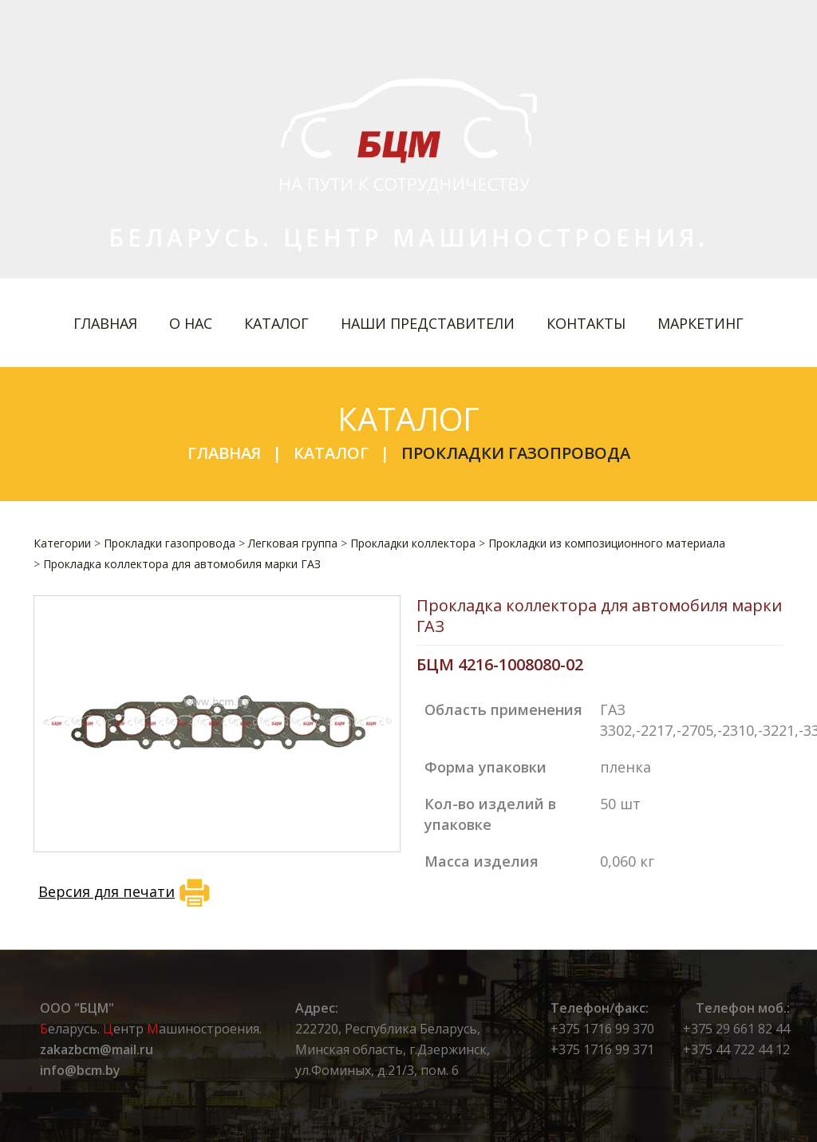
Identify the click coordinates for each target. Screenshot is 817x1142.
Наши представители (428, 323)
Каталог (276, 323)
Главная (105, 323)
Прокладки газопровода (515, 453)
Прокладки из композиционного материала (606, 543)
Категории (62, 543)
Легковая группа (292, 543)
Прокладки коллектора (413, 543)
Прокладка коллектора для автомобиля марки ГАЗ (182, 563)
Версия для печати (126, 893)
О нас (190, 323)
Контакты (586, 323)
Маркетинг (700, 323)
